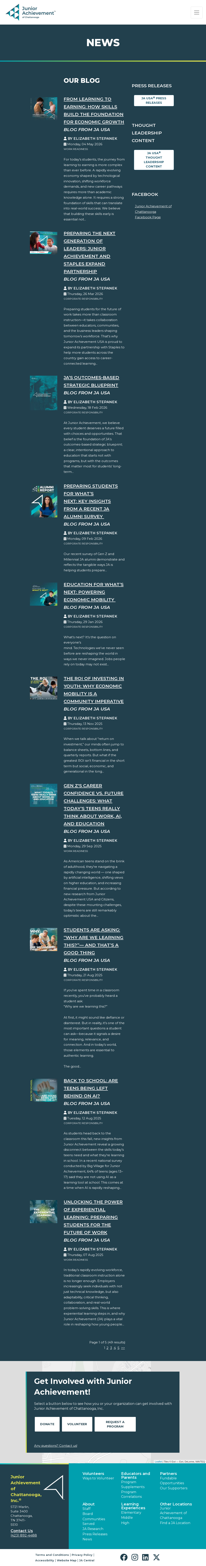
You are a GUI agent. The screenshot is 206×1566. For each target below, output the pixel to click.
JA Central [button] (86, 1560)
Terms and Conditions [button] (52, 1554)
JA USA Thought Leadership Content (154, 159)
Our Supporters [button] (173, 1488)
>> (123, 1348)
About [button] (89, 1504)
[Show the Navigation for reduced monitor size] (197, 12)
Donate (47, 1424)
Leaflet (158, 1461)
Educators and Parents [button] (135, 1475)
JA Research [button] (93, 1529)
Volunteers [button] (93, 1474)
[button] (125, 1557)
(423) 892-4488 (24, 1535)
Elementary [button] (131, 1513)
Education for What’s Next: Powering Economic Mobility (93, 592)
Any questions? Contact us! (55, 1446)
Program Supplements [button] (132, 1484)
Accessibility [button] (44, 1560)
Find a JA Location (175, 1523)
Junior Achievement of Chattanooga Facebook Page (153, 211)
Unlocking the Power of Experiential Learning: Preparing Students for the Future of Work (93, 1217)
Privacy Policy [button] (82, 1554)
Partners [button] (168, 1474)
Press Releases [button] (95, 1534)
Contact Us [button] (22, 1531)
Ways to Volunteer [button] (98, 1478)
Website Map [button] (66, 1560)
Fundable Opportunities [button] (172, 1480)
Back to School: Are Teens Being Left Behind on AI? (91, 1088)
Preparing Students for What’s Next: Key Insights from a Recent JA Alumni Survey (91, 501)
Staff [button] (87, 1509)
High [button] (125, 1523)
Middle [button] (127, 1518)
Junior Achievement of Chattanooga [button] (173, 1513)
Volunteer (77, 1424)
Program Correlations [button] (131, 1494)
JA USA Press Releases (154, 100)
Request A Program (115, 1424)
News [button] (87, 1539)
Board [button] (88, 1514)
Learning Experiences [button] (133, 1506)
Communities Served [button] (94, 1521)
